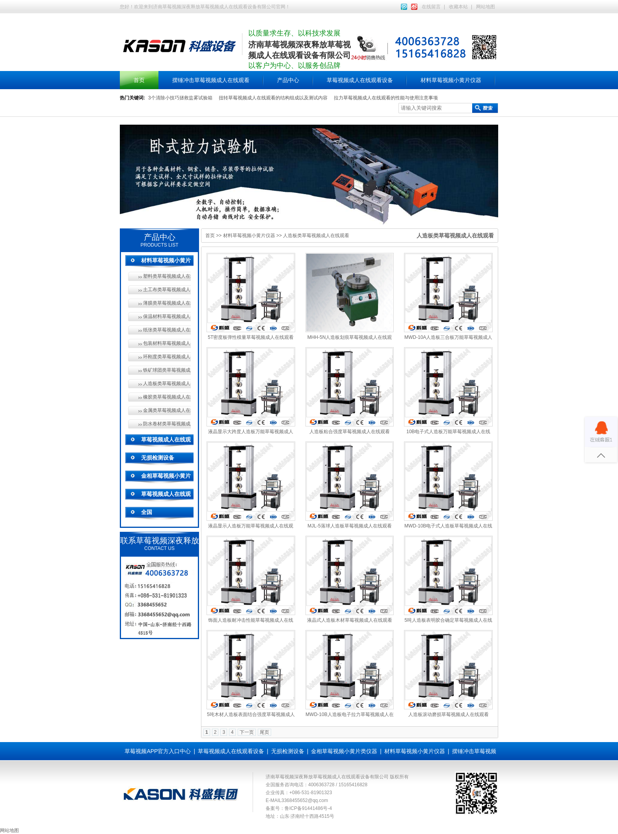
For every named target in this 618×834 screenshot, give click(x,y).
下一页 (247, 732)
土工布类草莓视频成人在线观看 (167, 289)
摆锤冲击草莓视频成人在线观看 (210, 80)
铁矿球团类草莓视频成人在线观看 (167, 370)
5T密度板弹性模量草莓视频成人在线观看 (251, 337)
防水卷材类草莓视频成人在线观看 (167, 423)
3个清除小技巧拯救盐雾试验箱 (180, 98)
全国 (146, 512)
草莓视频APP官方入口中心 (158, 751)
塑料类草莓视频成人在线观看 (167, 276)
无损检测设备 (157, 457)
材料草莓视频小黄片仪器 (451, 80)
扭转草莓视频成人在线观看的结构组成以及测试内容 (273, 98)
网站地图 (485, 6)
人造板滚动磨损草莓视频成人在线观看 (448, 714)
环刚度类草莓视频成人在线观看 (167, 356)
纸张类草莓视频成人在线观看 (167, 330)
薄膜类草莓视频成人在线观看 (167, 303)
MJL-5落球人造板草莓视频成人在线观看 (349, 526)
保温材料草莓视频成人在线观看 (167, 316)
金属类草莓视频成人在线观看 (167, 410)
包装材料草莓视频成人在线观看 (167, 343)
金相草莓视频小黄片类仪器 (344, 751)
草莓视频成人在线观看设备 (360, 80)
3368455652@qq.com (304, 800)
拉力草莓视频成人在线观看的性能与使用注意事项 (386, 98)
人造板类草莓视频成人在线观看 (167, 383)
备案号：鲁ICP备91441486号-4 (299, 808)
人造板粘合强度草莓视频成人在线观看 (349, 431)
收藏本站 (458, 6)
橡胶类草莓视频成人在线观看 (167, 397)
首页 (139, 80)
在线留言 (431, 6)
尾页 (264, 732)
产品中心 (288, 80)
